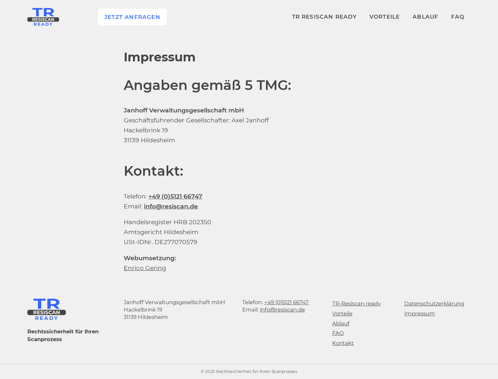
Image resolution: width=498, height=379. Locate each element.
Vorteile (384, 16)
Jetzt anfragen (132, 16)
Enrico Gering (145, 268)
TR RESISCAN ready (324, 16)
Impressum (419, 313)
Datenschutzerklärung (434, 303)
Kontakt (343, 343)
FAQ (457, 16)
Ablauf (425, 16)
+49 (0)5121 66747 (286, 302)
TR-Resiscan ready (356, 303)
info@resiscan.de (282, 309)
